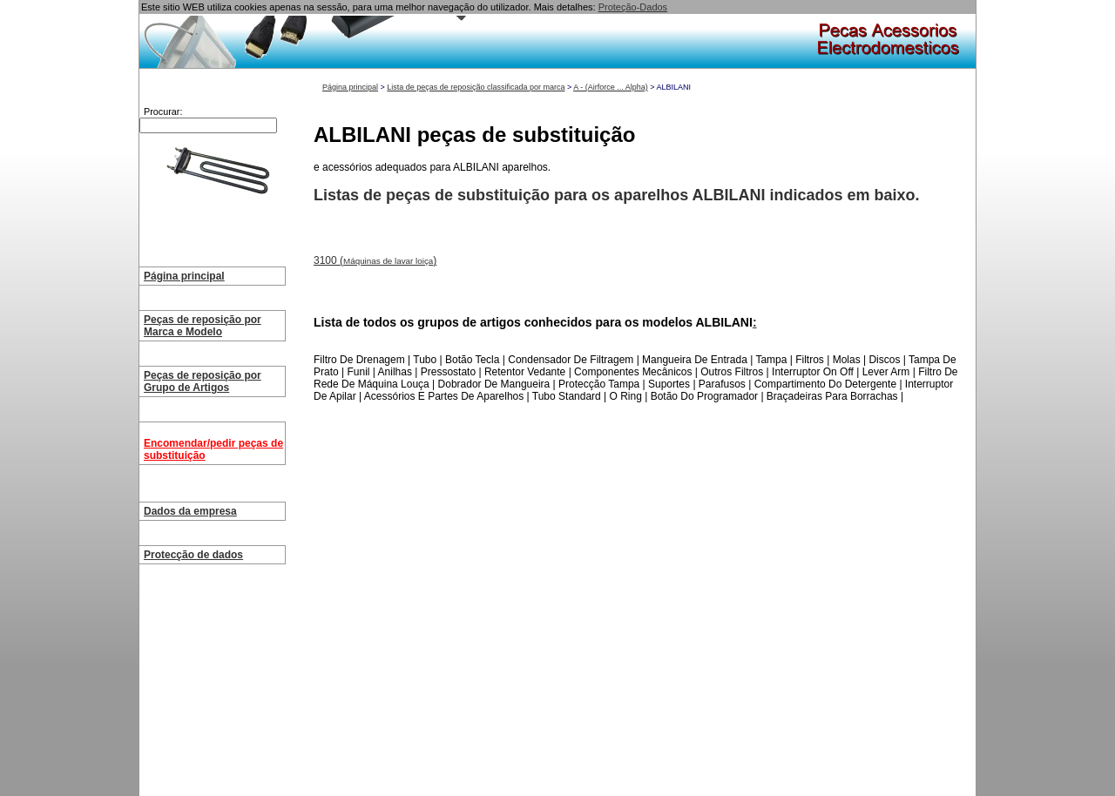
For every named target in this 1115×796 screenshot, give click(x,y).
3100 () (375, 260)
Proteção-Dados (633, 7)
